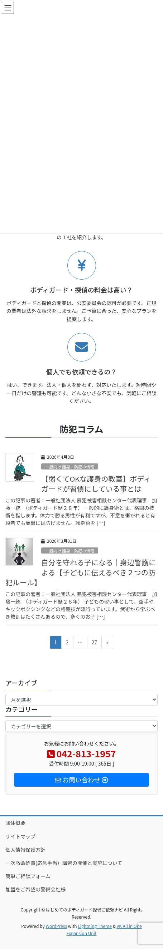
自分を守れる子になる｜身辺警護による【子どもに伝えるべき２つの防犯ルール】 (80, 572)
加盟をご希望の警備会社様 (35, 889)
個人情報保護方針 (25, 849)
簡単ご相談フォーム (28, 876)
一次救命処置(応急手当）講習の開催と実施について (66, 862)
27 (94, 643)
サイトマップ (20, 836)
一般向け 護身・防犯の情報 (69, 466)
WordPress (56, 926)
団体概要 (15, 822)
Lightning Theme (95, 926)
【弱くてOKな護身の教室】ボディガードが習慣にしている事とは (96, 483)
